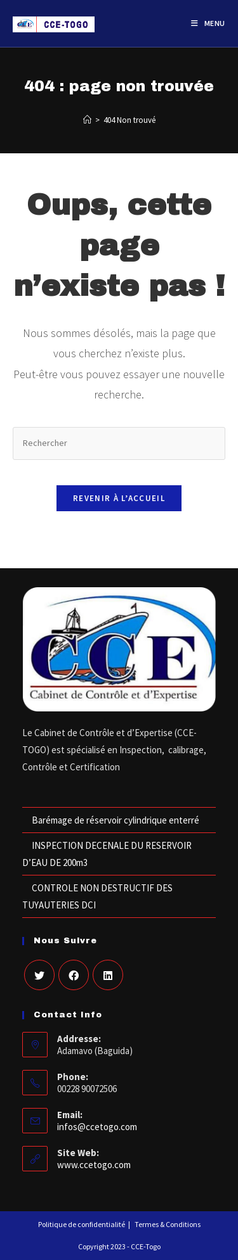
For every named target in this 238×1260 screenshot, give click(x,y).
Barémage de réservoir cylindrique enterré (115, 820)
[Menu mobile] (208, 23)
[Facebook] (73, 975)
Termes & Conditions (168, 1224)
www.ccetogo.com (94, 1165)
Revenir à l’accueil (119, 498)
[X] (39, 975)
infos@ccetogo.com (97, 1127)
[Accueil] (87, 120)
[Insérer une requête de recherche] (119, 443)
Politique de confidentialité (81, 1224)
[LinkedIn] (108, 975)
